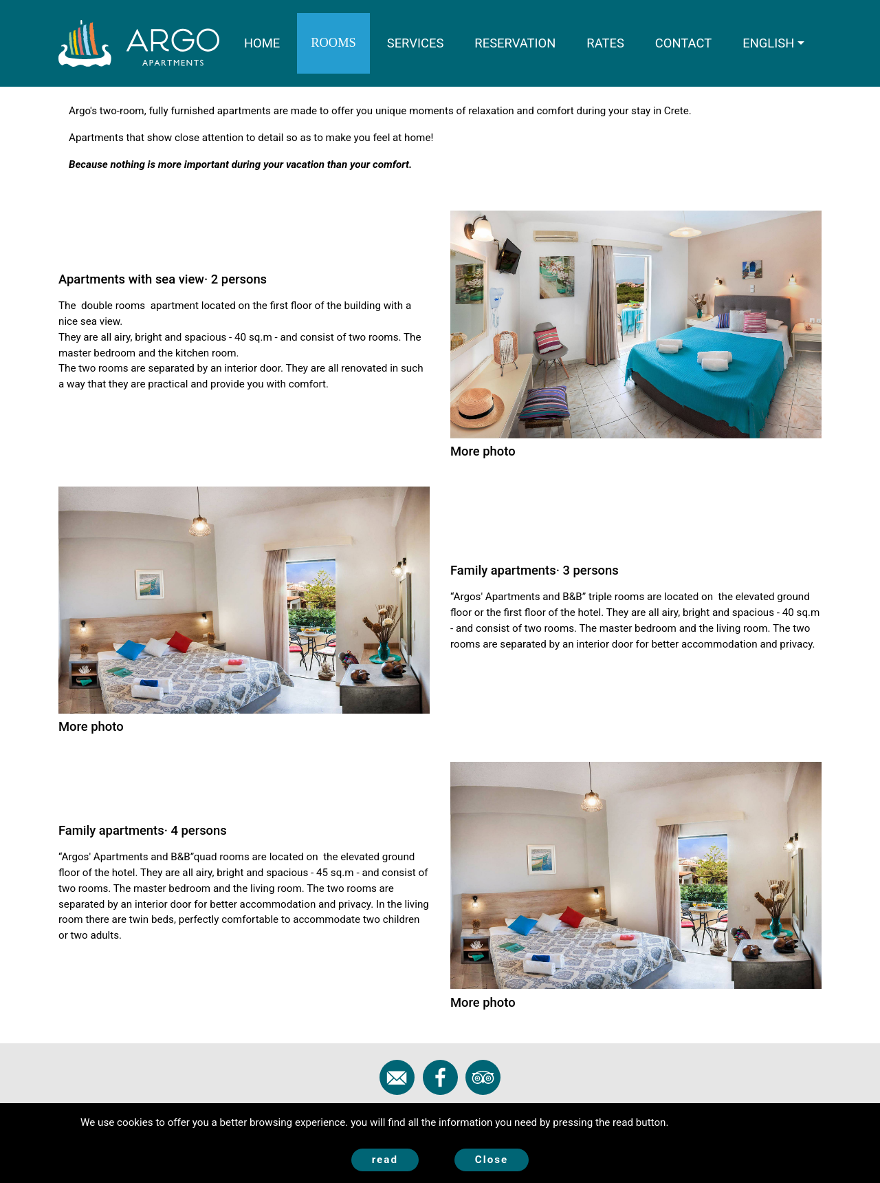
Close (492, 1159)
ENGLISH (768, 43)
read (385, 1159)
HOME (269, 42)
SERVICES (415, 43)
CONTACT (683, 43)
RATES (605, 43)
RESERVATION (515, 43)
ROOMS (333, 43)
